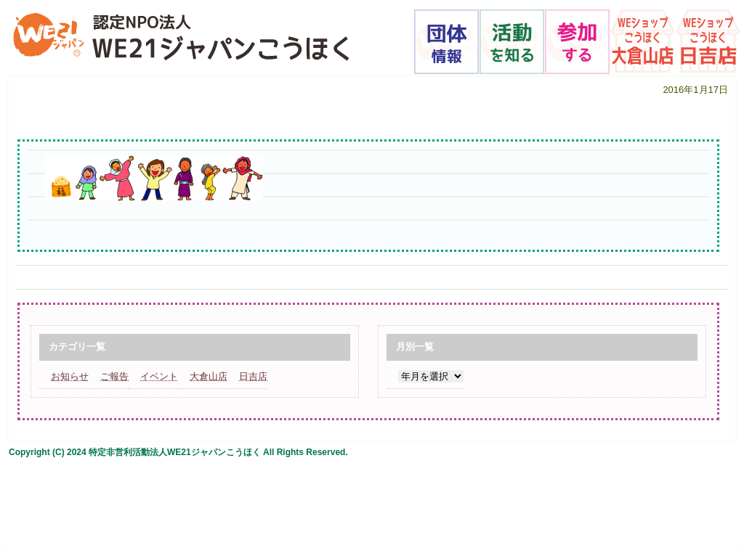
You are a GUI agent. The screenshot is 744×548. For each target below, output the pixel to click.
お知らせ (70, 376)
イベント (159, 376)
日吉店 (253, 376)
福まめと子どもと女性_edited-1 (160, 110)
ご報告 (114, 376)
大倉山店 (208, 376)
